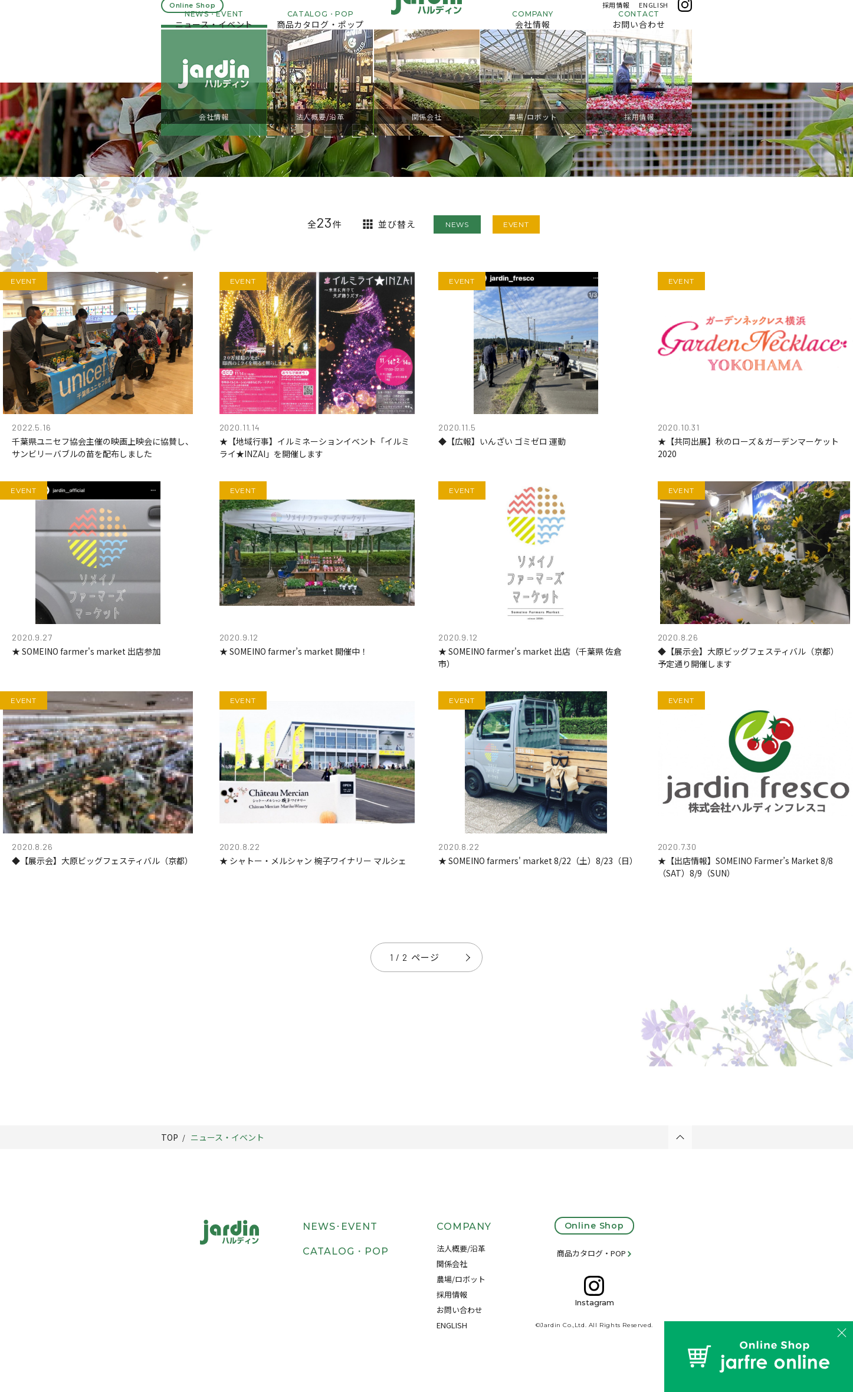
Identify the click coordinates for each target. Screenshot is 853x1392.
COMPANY (464, 1226)
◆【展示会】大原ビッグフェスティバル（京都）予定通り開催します (748, 657)
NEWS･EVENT (340, 1226)
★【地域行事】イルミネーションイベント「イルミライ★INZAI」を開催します (314, 447)
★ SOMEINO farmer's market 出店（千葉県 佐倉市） (530, 657)
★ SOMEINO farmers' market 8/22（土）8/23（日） (536, 860)
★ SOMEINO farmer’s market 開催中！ (293, 651)
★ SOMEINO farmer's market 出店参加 (86, 651)
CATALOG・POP (346, 1251)
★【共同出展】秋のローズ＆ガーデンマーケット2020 (748, 447)
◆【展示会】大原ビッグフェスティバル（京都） (102, 860)
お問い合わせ (460, 1309)
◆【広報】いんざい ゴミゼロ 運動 (502, 441)
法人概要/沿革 (461, 1248)
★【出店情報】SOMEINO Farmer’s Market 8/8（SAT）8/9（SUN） (745, 867)
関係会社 (452, 1263)
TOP (169, 1137)
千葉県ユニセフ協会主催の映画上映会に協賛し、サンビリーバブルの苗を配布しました (102, 447)
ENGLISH (653, 16)
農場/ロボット (461, 1279)
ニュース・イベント (227, 1137)
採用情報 (616, 16)
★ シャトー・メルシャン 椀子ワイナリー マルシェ (312, 860)
